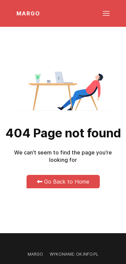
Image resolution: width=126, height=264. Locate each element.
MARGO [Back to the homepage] (28, 13)
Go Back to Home (63, 181)
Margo (35, 254)
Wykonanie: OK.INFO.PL (74, 254)
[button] (106, 13)
